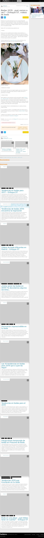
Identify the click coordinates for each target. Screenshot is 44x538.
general (3, 438)
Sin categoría (5, 157)
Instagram (16, 115)
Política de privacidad (27, 534)
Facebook (11, 115)
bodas (12, 157)
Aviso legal (33, 534)
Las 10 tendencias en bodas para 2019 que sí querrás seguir (13, 366)
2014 (5, 438)
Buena (19, 128)
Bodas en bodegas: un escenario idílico (7, 149)
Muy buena (25, 127)
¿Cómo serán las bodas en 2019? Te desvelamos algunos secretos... (14, 288)
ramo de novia (13, 40)
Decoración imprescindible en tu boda (13, 327)
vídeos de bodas (20, 157)
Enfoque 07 (5, 5)
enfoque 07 (15, 157)
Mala (26, 128)
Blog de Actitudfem (6, 341)
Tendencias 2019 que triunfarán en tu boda (10, 481)
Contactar (37, 534)
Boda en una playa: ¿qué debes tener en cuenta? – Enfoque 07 (14, 519)
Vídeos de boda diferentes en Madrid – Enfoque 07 (13, 248)
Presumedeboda (5, 416)
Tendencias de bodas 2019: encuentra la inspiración (13, 210)
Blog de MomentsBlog (6, 262)
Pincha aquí (13, 122)
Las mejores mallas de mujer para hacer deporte (37, 16)
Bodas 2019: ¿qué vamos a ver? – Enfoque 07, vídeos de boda (21, 150)
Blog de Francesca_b (6, 455)
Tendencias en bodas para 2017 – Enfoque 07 (12, 191)
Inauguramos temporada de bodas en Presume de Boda (13, 441)
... (14, 515)
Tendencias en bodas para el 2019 (13, 404)
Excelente (20, 127)
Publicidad (42, 534)
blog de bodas (9, 157)
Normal (23, 128)
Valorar (27, 6)
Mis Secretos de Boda (6, 379)
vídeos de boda (22, 110)
